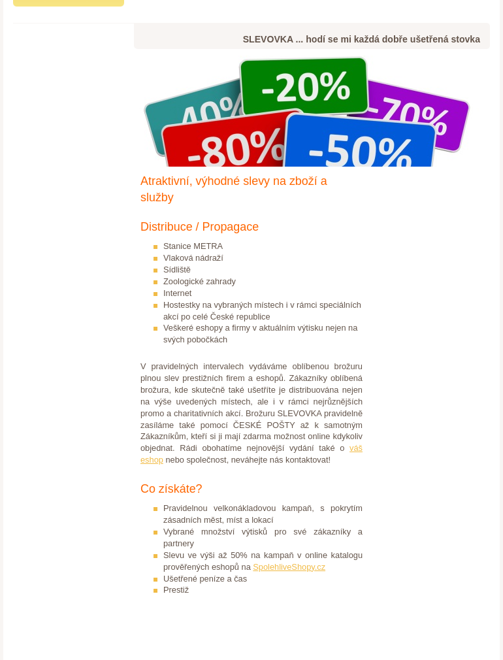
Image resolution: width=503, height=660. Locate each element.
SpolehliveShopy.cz (289, 567)
